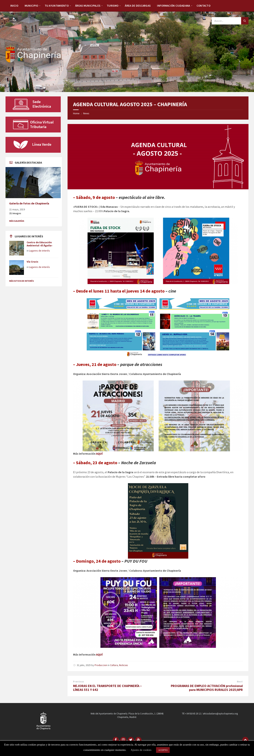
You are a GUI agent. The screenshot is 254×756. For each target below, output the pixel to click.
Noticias (123, 665)
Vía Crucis (32, 261)
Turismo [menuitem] (112, 5)
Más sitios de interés (21, 280)
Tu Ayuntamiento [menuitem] (57, 5)
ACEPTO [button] (162, 750)
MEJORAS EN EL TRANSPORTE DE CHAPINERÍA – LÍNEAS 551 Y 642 (107, 688)
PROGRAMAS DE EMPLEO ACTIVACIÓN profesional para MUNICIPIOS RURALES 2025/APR (207, 688)
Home (76, 113)
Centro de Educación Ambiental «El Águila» (39, 244)
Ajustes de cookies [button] (141, 749)
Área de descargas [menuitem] (138, 5)
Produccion (101, 665)
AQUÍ (99, 453)
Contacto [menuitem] (203, 5)
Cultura (114, 665)
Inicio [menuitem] (14, 5)
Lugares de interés (39, 250)
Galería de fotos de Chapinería (29, 203)
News (86, 113)
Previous (78, 681)
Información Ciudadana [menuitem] (173, 5)
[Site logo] (33, 61)
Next (240, 681)
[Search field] (230, 20)
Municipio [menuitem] (31, 5)
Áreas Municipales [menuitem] (87, 5)
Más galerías (16, 220)
